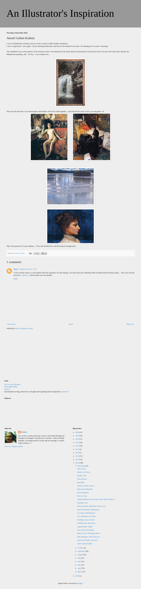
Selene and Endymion (84, 489)
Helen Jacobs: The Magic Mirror (88, 533)
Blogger (80, 583)
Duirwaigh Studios (10, 387)
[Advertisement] (26, 356)
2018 (77, 439)
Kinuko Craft (81, 476)
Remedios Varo (82, 503)
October (80, 548)
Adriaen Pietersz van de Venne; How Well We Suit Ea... (96, 499)
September (81, 551)
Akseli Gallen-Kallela (84, 544)
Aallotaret (25, 275)
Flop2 (16, 269)
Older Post (130, 324)
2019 (77, 436)
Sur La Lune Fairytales (12, 384)
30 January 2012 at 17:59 (27, 269)
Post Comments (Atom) (24, 328)
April (79, 568)
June (79, 562)
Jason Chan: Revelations (85, 530)
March (79, 572)
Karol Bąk (80, 482)
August (80, 555)
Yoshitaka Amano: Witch (85, 520)
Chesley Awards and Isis (85, 486)
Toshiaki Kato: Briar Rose (86, 523)
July (79, 558)
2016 (77, 446)
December (81, 466)
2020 (77, 432)
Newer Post (11, 324)
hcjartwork (64, 392)
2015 (77, 449)
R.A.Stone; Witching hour (86, 513)
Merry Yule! (81, 469)
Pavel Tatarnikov (83, 493)
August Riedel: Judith (84, 527)
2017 (77, 442)
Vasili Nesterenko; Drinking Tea (88, 510)
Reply (16, 279)
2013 (77, 456)
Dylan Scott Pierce (83, 472)
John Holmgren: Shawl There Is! (88, 537)
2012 (77, 459)
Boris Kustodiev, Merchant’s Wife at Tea (91, 506)
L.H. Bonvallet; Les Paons (86, 516)
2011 (77, 463)
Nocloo (6, 389)
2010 (77, 576)
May (79, 565)
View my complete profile (13, 446)
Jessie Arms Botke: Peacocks (87, 540)
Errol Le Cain (82, 496)
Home (71, 324)
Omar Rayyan (82, 479)
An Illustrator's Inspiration (60, 13)
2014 (77, 453)
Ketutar (24, 432)
